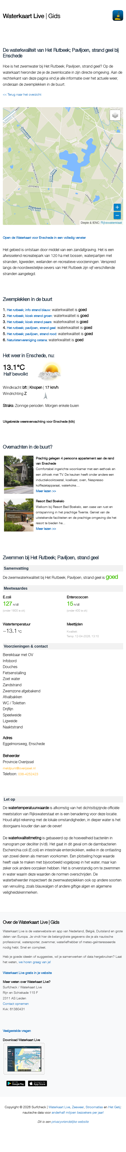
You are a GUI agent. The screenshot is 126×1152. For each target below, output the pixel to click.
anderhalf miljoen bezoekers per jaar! (78, 1112)
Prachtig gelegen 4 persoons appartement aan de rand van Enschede (75, 460)
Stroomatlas (94, 1107)
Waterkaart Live (59, 1107)
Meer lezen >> (46, 491)
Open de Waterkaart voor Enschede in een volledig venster (44, 237)
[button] (115, 115)
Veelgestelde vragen (17, 1031)
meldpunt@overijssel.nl (19, 768)
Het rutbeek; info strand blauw (28, 310)
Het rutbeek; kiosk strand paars (29, 322)
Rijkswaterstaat (111, 222)
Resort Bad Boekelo (50, 501)
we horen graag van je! (35, 962)
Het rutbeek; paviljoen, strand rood (31, 334)
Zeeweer (78, 1107)
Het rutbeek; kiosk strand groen (29, 316)
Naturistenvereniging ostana (27, 340)
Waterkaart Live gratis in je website (27, 973)
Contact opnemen (16, 1004)
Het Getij (114, 1107)
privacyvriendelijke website (69, 1122)
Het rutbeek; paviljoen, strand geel (31, 328)
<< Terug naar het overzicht (22, 94)
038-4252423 (28, 774)
